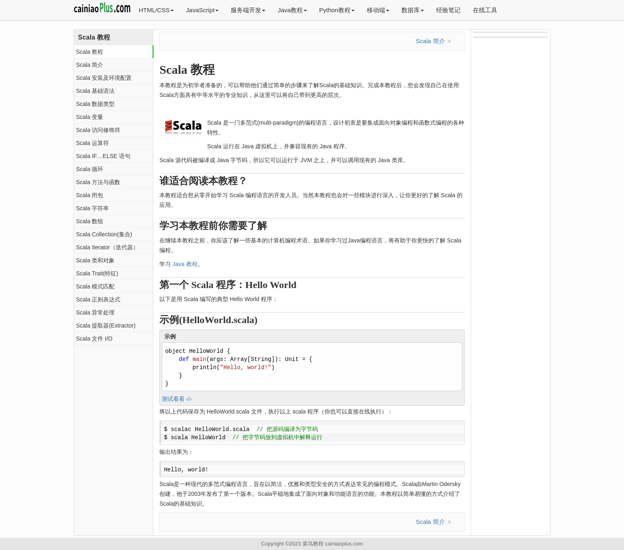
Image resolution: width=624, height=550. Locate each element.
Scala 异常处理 (95, 312)
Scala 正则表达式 (98, 299)
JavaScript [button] (202, 10)
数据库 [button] (412, 10)
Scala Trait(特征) (97, 273)
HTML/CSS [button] (156, 10)
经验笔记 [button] (448, 10)
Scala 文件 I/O (94, 338)
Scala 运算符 (92, 143)
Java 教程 (184, 264)
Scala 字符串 (92, 208)
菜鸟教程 (313, 544)
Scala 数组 (90, 221)
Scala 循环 (90, 169)
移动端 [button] (378, 10)
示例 (170, 336)
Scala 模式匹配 (95, 286)
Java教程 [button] (292, 10)
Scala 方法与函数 (98, 182)
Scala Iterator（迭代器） (107, 247)
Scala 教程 (90, 51)
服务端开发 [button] (248, 10)
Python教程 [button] (337, 10)
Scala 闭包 (90, 195)
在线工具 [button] (485, 10)
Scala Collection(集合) (104, 234)
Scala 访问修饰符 (98, 130)
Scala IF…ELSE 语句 (103, 156)
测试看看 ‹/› (177, 399)
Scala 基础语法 (95, 91)
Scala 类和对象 (95, 260)
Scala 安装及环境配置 (104, 78)
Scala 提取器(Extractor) (106, 325)
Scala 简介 (90, 65)
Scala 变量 (90, 117)
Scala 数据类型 (95, 104)
